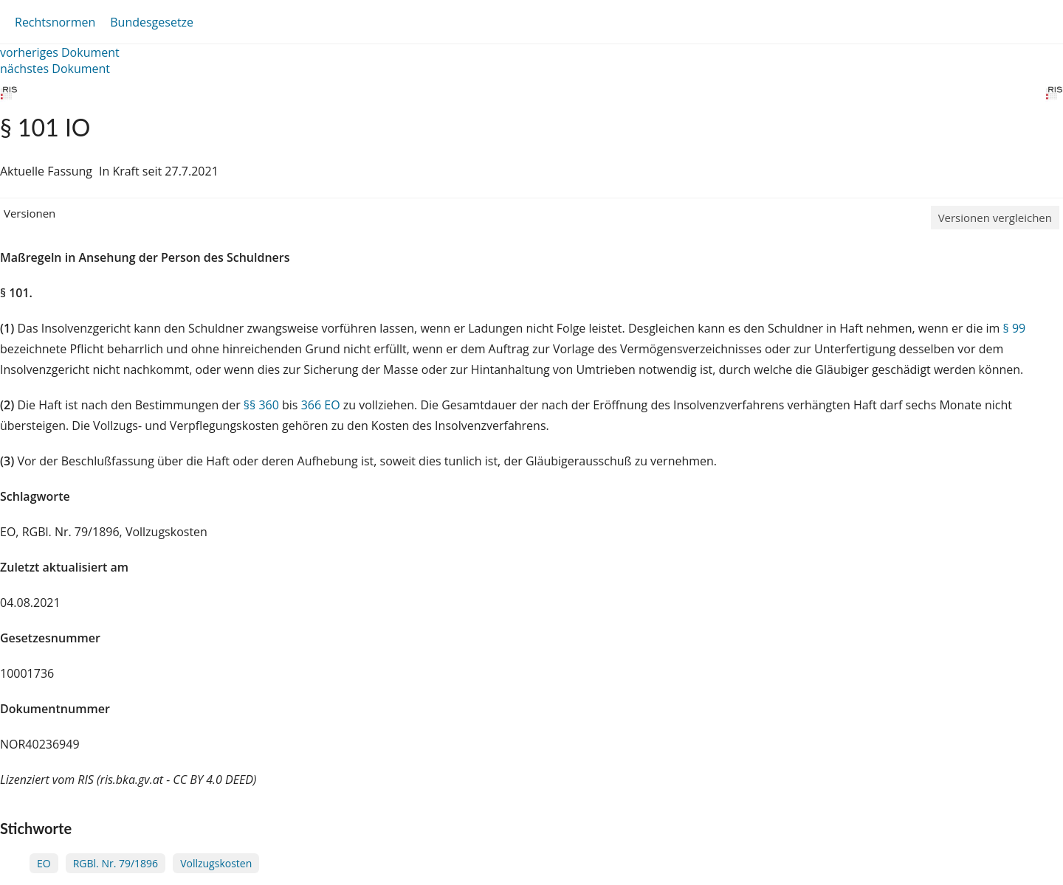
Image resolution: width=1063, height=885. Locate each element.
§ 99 (1014, 328)
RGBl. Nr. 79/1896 (115, 863)
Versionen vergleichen (995, 217)
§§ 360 (261, 405)
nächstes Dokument (55, 68)
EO (44, 863)
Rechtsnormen (55, 22)
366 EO (320, 405)
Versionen (29, 213)
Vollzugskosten (216, 863)
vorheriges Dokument (60, 52)
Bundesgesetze (151, 22)
